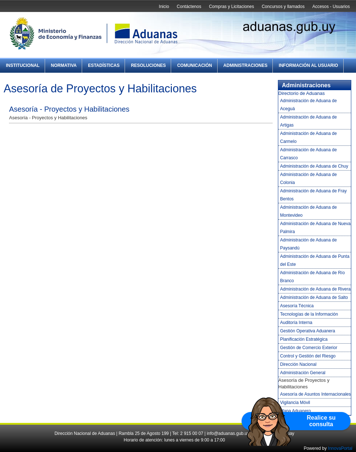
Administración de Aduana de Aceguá (308, 104)
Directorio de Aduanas (301, 93)
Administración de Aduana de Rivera (315, 289)
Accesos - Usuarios (331, 6)
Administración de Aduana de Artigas (308, 121)
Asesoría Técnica (297, 305)
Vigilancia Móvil (295, 402)
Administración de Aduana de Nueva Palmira (315, 227)
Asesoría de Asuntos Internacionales (315, 394)
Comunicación (194, 65)
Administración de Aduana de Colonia (308, 178)
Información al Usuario (308, 65)
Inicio (164, 6)
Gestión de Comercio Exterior (308, 347)
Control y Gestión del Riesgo (308, 356)
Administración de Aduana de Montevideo (308, 211)
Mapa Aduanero (295, 410)
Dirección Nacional (298, 364)
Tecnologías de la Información (309, 314)
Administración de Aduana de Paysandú (308, 244)
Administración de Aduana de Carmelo (308, 137)
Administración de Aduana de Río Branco (312, 276)
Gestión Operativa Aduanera (307, 330)
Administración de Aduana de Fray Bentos (313, 194)
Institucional (23, 65)
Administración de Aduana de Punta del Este (314, 260)
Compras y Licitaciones (231, 6)
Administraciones (245, 65)
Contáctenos (189, 6)
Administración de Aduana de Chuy (314, 166)
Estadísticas (104, 65)
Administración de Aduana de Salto (314, 297)
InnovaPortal (340, 448)
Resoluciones (148, 65)
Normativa (64, 65)
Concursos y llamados (283, 6)
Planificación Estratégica (304, 339)
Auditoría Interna (296, 322)
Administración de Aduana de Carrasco (308, 153)
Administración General (302, 372)
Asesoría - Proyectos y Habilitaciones (69, 109)
